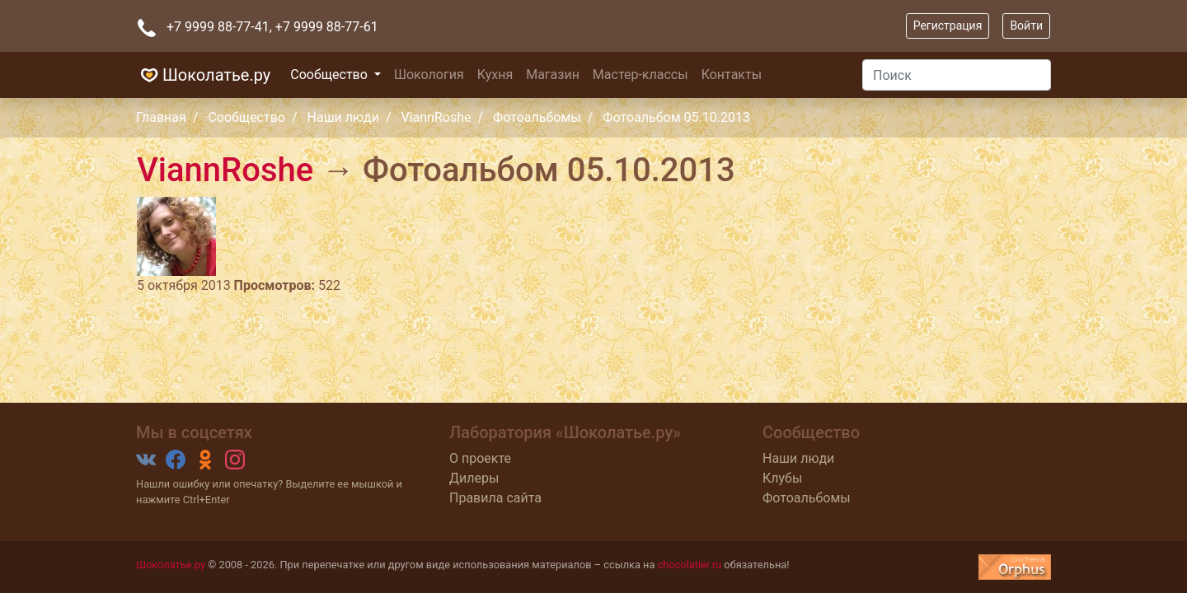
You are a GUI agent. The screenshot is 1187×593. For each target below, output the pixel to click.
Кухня (495, 74)
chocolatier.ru (690, 564)
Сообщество (330, 74)
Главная (161, 117)
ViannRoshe (436, 117)
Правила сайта (495, 498)
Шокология (429, 74)
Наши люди (343, 117)
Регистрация (948, 25)
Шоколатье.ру (203, 74)
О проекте (480, 458)
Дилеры (474, 478)
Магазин (552, 74)
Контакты (731, 74)
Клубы (782, 478)
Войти (1026, 25)
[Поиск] (956, 75)
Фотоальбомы (537, 117)
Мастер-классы (640, 74)
